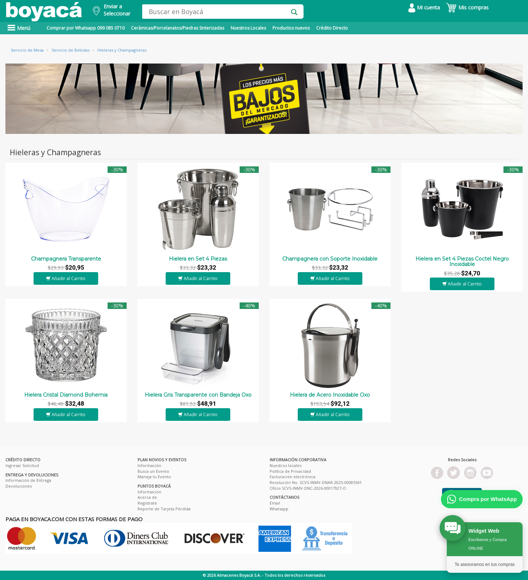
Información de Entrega (28, 480)
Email (275, 503)
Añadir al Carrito (66, 278)
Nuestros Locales (248, 28)
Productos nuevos (291, 28)
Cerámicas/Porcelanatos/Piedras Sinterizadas (177, 28)
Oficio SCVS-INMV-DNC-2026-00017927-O (308, 488)
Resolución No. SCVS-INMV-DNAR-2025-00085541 (316, 482)
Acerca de (147, 497)
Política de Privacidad (290, 471)
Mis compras (467, 7)
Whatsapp (279, 508)
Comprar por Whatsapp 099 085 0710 (86, 28)
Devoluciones (18, 486)
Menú (18, 28)
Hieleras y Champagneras (122, 50)
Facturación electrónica (292, 476)
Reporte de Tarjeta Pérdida (164, 508)
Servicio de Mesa (27, 50)
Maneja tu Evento (154, 476)
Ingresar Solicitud (22, 465)
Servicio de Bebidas (71, 50)
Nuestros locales (285, 465)
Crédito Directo (332, 28)
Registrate (147, 503)
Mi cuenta (424, 7)
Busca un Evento (153, 471)
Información (149, 465)
